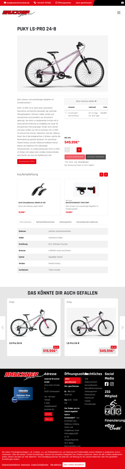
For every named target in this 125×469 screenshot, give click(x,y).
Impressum (89, 397)
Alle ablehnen (56, 465)
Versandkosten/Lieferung (87, 222)
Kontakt (48, 414)
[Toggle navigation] (119, 12)
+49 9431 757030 (43, 2)
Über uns (48, 419)
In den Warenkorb (74, 157)
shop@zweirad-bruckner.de (18, 2)
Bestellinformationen (93, 388)
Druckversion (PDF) (27, 161)
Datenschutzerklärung (11, 465)
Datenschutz (90, 394)
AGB (86, 379)
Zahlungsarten (65, 222)
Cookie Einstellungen (39, 465)
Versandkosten (83, 162)
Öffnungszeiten (64, 2)
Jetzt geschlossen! (70, 380)
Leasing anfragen (95, 157)
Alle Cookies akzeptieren (74, 465)
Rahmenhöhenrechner (45, 222)
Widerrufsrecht (91, 382)
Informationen (25, 222)
